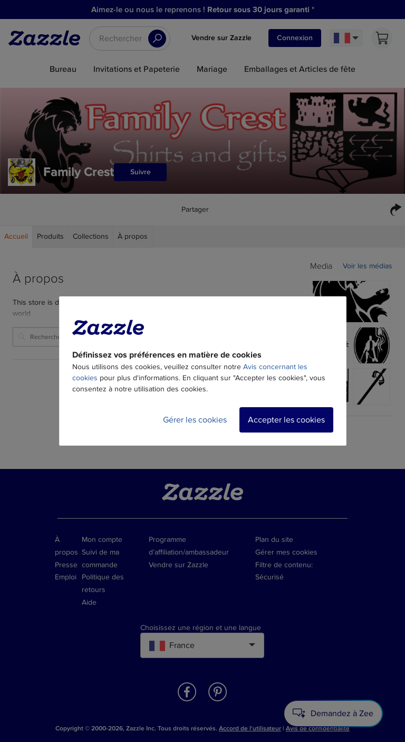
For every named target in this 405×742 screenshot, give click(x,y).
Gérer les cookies (195, 420)
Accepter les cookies (286, 420)
